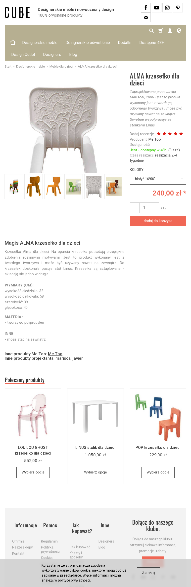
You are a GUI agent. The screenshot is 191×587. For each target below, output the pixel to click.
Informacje (23, 500)
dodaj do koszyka (158, 197)
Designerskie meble (39, 30)
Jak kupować (80, 520)
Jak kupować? (81, 503)
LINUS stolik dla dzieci (95, 425)
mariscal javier (69, 334)
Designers (106, 514)
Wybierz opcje (33, 450)
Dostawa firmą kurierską (77, 555)
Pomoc (48, 500)
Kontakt (18, 526)
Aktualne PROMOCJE (79, 543)
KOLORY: (137, 146)
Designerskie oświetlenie (87, 30)
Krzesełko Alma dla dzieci (27, 228)
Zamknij (148, 572)
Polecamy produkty (28, 356)
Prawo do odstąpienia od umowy (50, 541)
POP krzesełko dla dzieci (158, 425)
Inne (103, 500)
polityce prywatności (74, 580)
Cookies (47, 530)
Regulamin (49, 514)
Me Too (154, 115)
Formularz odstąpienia (50, 553)
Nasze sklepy (22, 520)
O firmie (18, 514)
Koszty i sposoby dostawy (76, 530)
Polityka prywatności (50, 522)
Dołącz (153, 539)
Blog (101, 520)
